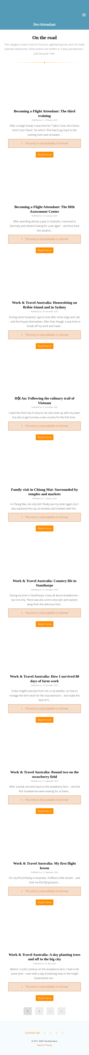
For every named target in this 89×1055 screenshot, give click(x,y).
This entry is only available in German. (47, 143)
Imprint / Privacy (44, 1045)
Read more (44, 154)
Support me (32, 1033)
